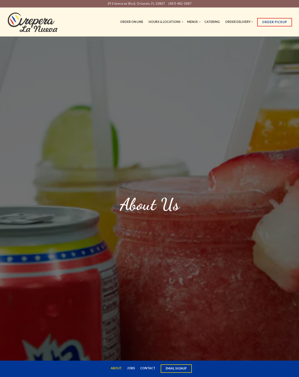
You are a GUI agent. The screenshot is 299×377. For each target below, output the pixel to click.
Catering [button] (212, 22)
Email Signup (176, 368)
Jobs (131, 368)
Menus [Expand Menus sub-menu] (193, 21)
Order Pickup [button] (274, 22)
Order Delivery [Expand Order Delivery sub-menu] (238, 21)
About (116, 368)
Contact (147, 368)
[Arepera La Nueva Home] (32, 21)
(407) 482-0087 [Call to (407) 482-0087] (180, 3)
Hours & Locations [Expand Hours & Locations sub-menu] (165, 21)
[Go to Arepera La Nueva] (136, 3)
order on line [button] (131, 22)
